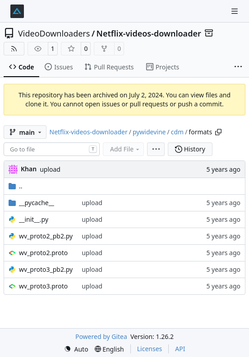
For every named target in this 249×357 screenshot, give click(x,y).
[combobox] (52, 149)
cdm (177, 132)
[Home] (17, 11)
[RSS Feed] (14, 48)
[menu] (156, 149)
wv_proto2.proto (43, 252)
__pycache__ (36, 202)
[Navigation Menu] (235, 11)
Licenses (149, 348)
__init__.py (33, 219)
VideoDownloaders (54, 33)
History (190, 149)
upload (50, 169)
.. (16, 186)
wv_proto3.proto (43, 286)
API (180, 348)
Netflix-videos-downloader (149, 33)
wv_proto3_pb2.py (46, 269)
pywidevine (149, 132)
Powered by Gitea (101, 336)
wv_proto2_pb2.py (46, 236)
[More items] (238, 67)
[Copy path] (218, 132)
